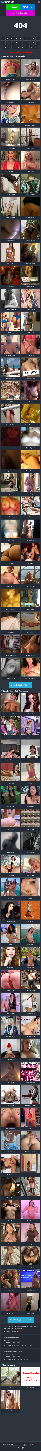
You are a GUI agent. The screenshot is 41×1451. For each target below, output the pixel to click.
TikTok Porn (27, 7)
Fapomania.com (18, 1445)
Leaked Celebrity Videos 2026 (20, 52)
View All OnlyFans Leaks (21, 1320)
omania (7, 2)
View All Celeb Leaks (20, 685)
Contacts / (31, 1445)
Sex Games (13, 7)
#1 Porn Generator (20, 13)
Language (20, 1448)
